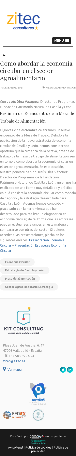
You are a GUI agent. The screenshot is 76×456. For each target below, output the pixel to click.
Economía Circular (17, 262)
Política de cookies (38, 447)
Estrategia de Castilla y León (24, 270)
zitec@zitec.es (14, 361)
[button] (61, 40)
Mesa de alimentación (61, 87)
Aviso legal (15, 447)
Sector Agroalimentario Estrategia (29, 286)
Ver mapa (12, 369)
